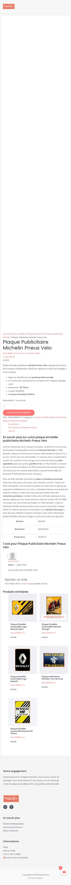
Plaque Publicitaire (36, 334)
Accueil (6, 334)
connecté (24, 583)
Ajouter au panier (18, 412)
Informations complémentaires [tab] (22, 427)
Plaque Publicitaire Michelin (15, 421)
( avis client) (9, 357)
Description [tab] (13, 424)
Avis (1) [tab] (11, 431)
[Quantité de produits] (9, 407)
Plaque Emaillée (18, 334)
